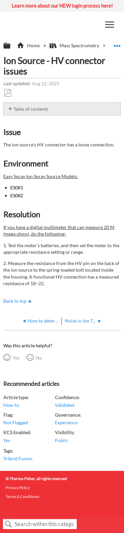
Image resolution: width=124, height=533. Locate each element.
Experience (66, 422)
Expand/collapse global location (117, 44)
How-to (11, 405)
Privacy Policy (18, 487)
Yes (16, 358)
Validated (64, 405)
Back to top (14, 301)
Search (9, 524)
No (39, 358)
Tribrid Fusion (17, 458)
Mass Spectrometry (75, 45)
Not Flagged (15, 422)
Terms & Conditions (22, 496)
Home (28, 45)
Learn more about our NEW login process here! (62, 6)
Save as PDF (7, 93)
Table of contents (31, 109)
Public (61, 440)
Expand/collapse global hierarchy (11, 46)
